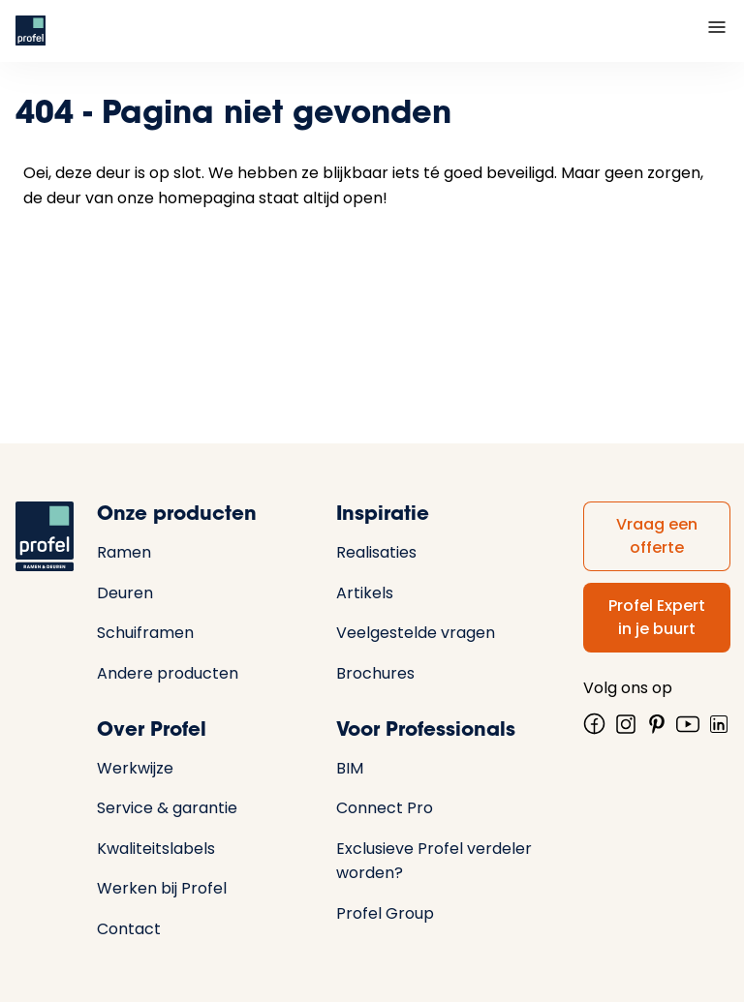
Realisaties (376, 552)
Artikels (364, 593)
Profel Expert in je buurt (656, 617)
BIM (349, 768)
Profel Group (385, 913)
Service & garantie (167, 808)
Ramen (124, 552)
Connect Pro (384, 808)
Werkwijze (135, 768)
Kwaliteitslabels (156, 848)
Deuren (125, 593)
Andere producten (167, 673)
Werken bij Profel (162, 888)
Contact (129, 929)
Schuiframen (145, 633)
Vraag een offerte (657, 536)
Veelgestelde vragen (415, 633)
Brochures (375, 673)
